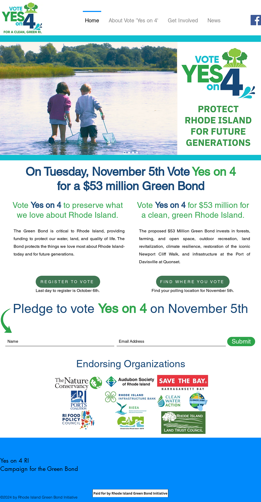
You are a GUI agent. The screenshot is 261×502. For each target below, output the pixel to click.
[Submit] (241, 341)
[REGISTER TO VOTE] (68, 282)
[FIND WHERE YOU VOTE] (193, 282)
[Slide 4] (137, 153)
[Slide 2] (129, 153)
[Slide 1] (124, 152)
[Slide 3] (133, 153)
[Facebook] (256, 20)
